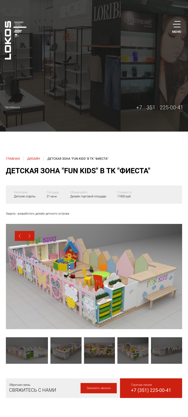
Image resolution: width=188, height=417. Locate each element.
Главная (13, 159)
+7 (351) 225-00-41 (151, 390)
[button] (20, 236)
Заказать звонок (98, 388)
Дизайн (33, 159)
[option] (94, 276)
